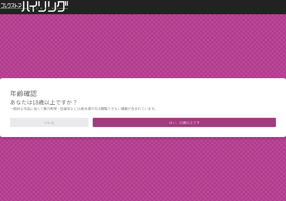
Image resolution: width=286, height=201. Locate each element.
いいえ (49, 122)
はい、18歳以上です (184, 122)
